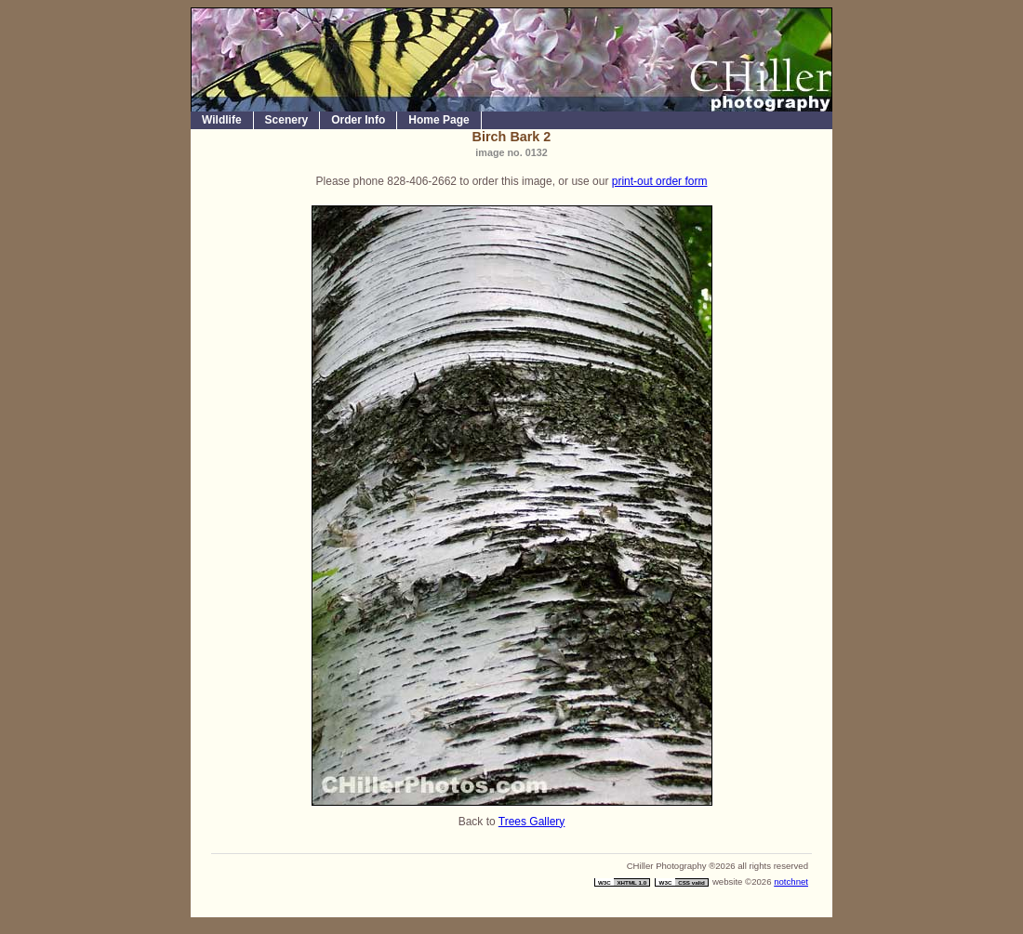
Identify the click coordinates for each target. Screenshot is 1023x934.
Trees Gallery (531, 821)
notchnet (791, 881)
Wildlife (222, 119)
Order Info (358, 119)
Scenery (287, 119)
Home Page (438, 119)
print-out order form (660, 181)
